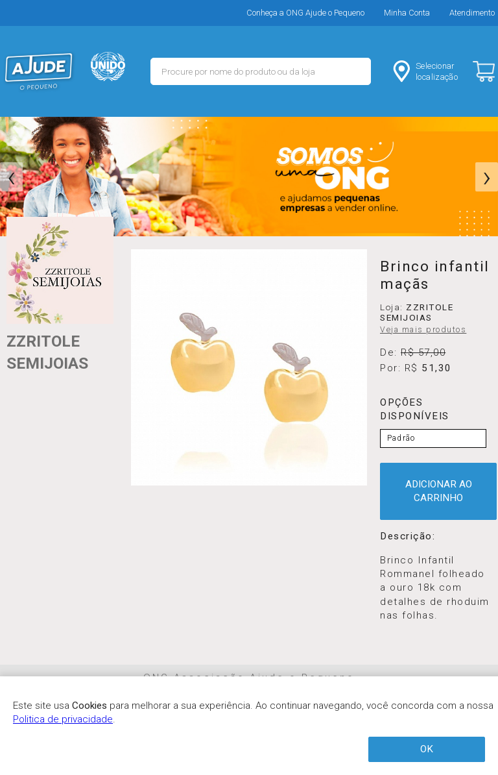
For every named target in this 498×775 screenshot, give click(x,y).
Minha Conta (407, 13)
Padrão (401, 438)
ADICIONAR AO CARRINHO (438, 491)
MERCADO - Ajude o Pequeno (39, 71)
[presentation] (11, 177)
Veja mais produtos (423, 329)
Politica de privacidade (63, 719)
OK (426, 749)
